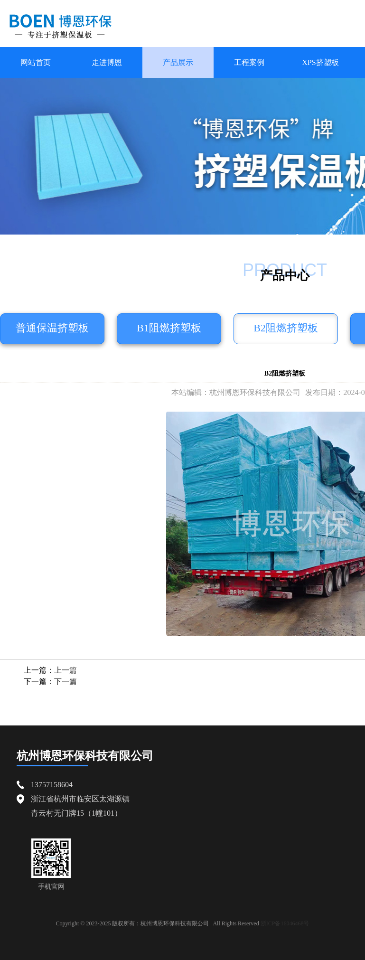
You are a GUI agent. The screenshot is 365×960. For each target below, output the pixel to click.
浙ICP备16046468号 (285, 923)
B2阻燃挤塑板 (285, 328)
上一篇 (65, 670)
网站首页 (35, 62)
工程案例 (249, 62)
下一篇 (65, 682)
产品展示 (178, 62)
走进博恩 (107, 62)
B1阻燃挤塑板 (169, 328)
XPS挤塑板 (320, 62)
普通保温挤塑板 (52, 328)
